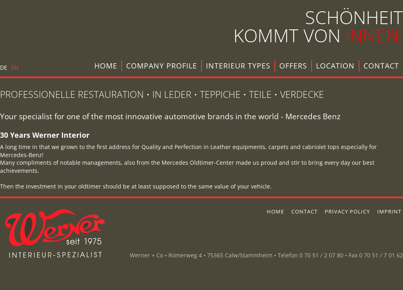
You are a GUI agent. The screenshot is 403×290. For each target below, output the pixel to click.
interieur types (238, 65)
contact (381, 65)
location (335, 65)
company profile (161, 65)
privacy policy (347, 211)
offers (293, 65)
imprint (389, 211)
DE (3, 67)
